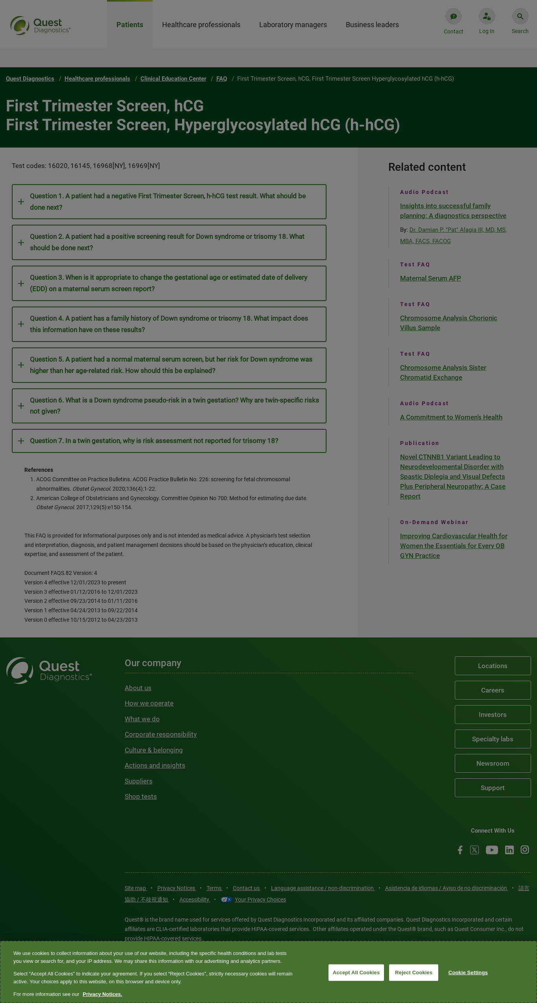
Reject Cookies (413, 972)
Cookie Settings (468, 972)
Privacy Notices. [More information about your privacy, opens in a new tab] (102, 994)
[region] (268, 972)
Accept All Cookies (356, 972)
